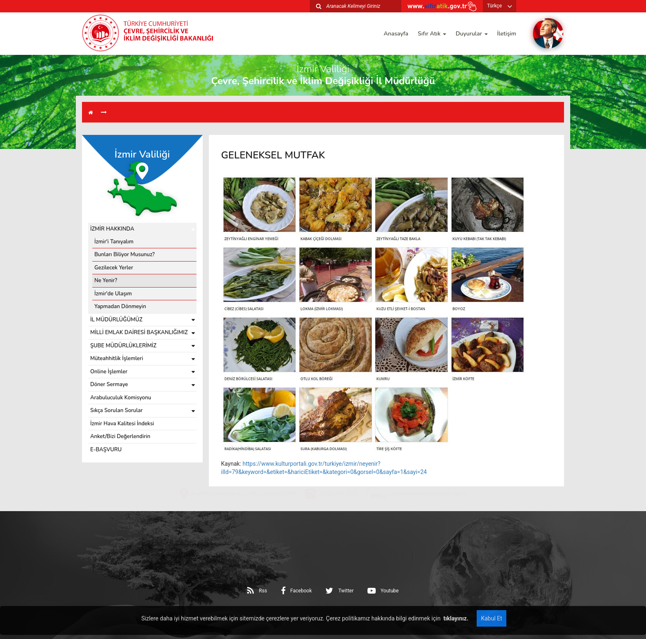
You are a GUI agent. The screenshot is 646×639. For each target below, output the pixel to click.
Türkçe (494, 6)
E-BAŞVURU (106, 449)
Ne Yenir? (105, 280)
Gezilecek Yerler (113, 267)
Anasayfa (396, 34)
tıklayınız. (455, 618)
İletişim (506, 34)
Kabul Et (491, 618)
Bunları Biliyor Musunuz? (124, 254)
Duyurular (472, 34)
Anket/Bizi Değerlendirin (120, 436)
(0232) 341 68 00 (339, 518)
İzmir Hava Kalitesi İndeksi (122, 423)
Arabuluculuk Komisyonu (120, 397)
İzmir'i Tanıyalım (113, 241)
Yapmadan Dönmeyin (120, 306)
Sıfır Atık (432, 34)
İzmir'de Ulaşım (113, 293)
